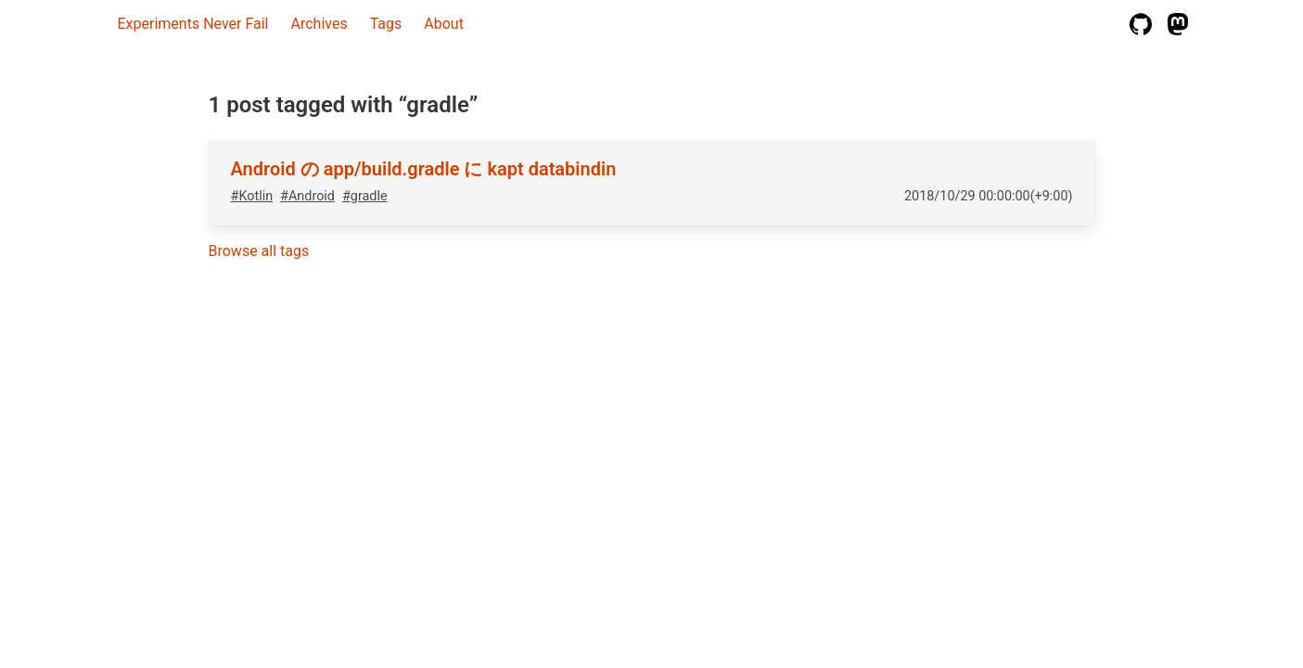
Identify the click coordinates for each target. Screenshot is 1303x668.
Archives (319, 23)
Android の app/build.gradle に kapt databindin (424, 169)
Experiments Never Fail (193, 23)
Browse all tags (259, 251)
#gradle (365, 196)
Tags (386, 23)
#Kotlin (252, 196)
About (444, 23)
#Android (307, 196)
